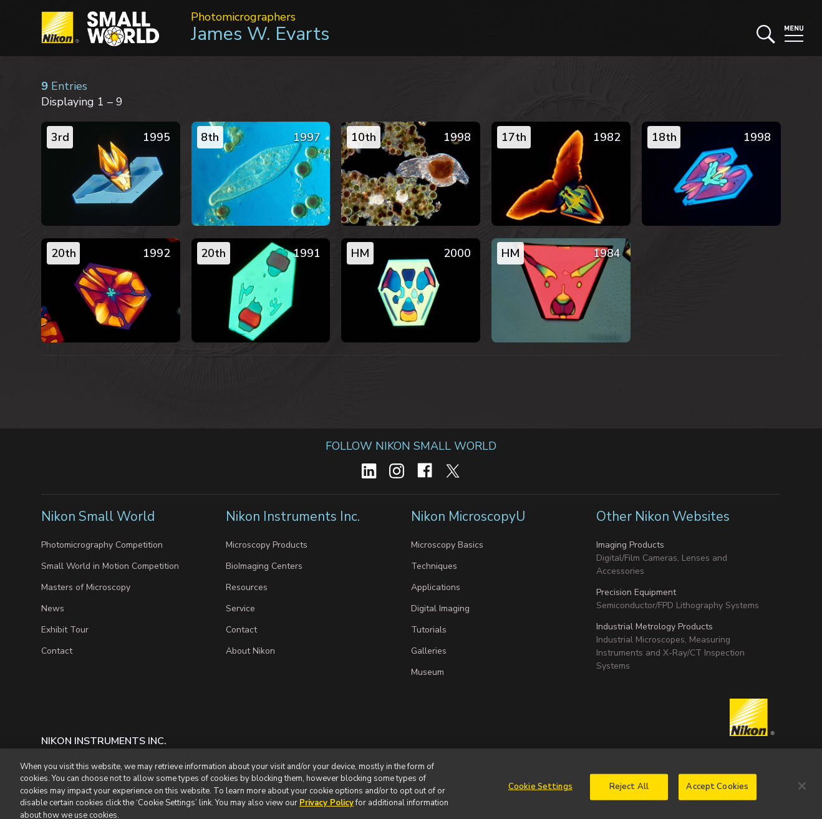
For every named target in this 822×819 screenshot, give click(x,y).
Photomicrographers (243, 16)
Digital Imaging (440, 608)
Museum (427, 672)
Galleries (429, 651)
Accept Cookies (717, 792)
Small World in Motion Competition (110, 566)
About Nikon (250, 651)
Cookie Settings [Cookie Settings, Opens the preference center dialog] (540, 792)
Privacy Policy (326, 808)
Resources (247, 587)
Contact (56, 651)
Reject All (629, 792)
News (52, 608)
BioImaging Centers (264, 566)
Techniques (434, 566)
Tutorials (429, 630)
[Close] (802, 791)
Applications (435, 587)
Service (240, 608)
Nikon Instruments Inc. (293, 516)
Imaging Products (630, 545)
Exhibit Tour (65, 630)
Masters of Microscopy (85, 587)
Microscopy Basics (447, 545)
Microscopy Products (266, 545)
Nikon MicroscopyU (468, 516)
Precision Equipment (636, 592)
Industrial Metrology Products (654, 626)
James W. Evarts (260, 34)
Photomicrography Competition (102, 545)
